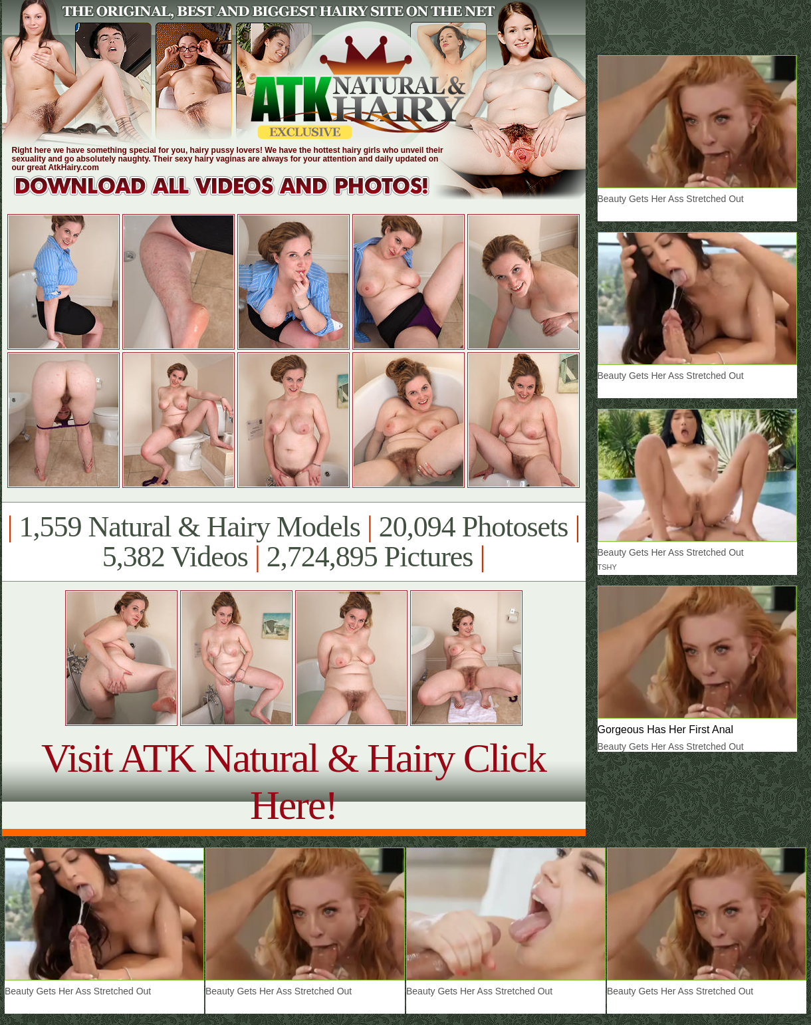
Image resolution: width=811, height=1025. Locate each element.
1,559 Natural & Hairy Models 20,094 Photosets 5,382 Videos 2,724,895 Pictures (293, 542)
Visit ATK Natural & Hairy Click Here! (293, 781)
